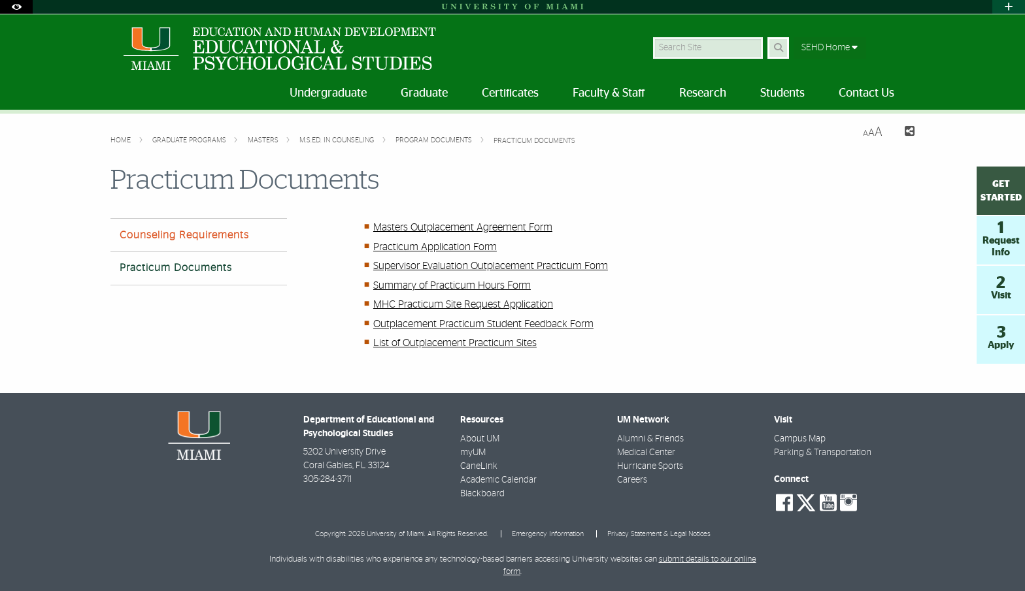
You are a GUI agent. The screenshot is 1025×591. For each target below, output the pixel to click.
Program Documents (434, 140)
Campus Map (800, 438)
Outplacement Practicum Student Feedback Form (483, 324)
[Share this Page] (904, 133)
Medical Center (646, 452)
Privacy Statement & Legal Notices (659, 533)
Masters (264, 140)
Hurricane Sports (650, 466)
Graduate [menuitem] (424, 93)
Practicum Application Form (435, 247)
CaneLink (478, 466)
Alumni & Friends (650, 438)
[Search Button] (778, 48)
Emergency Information (548, 533)
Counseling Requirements (184, 235)
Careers (632, 480)
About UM (479, 438)
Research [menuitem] (702, 93)
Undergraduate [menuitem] (328, 93)
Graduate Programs (190, 140)
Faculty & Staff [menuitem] (609, 93)
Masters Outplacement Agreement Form (462, 227)
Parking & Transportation (822, 452)
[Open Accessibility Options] (16, 7)
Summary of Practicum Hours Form (452, 285)
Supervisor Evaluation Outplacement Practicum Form (490, 266)
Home (121, 140)
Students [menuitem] (782, 93)
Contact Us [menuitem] (866, 93)
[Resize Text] (872, 132)
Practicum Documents (534, 140)
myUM (473, 452)
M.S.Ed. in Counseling (337, 140)
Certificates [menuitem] (510, 93)
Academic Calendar (498, 480)
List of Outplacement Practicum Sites (455, 343)
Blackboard (482, 493)
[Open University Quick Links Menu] (1008, 7)
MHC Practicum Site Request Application (463, 304)
